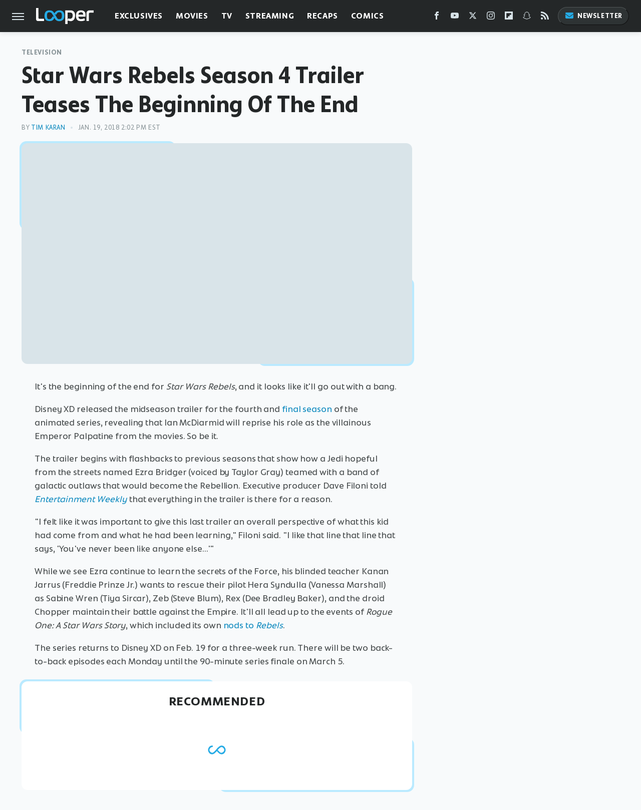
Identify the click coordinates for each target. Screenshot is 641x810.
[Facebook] (437, 18)
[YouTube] (455, 18)
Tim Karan (48, 127)
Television (42, 52)
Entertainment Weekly (81, 499)
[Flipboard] (509, 18)
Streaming (269, 16)
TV (226, 16)
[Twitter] (473, 18)
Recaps (322, 16)
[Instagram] (491, 18)
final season (307, 409)
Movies (192, 16)
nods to (253, 625)
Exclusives (139, 16)
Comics (367, 16)
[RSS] (545, 18)
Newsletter (593, 16)
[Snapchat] (527, 18)
